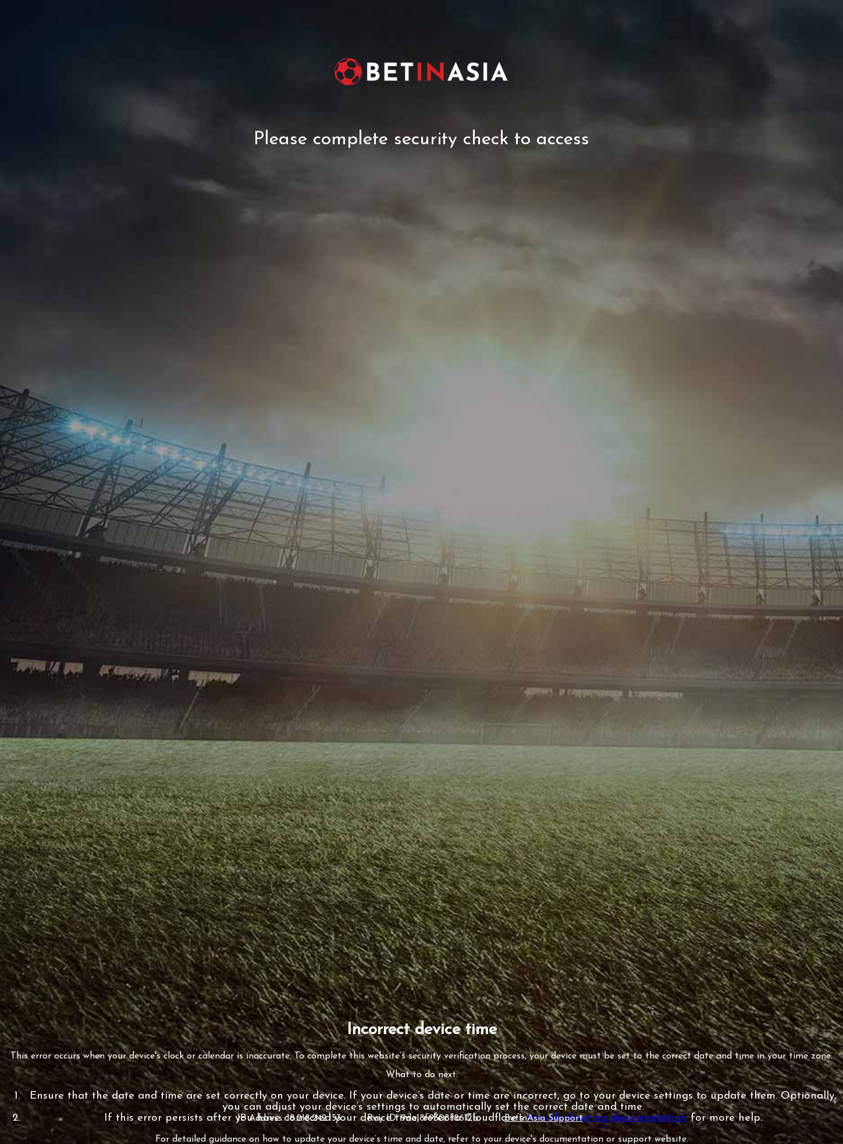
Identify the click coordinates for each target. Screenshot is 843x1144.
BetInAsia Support (543, 1118)
